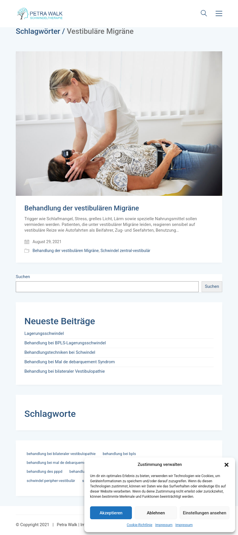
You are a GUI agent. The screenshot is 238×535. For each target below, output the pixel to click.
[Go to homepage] (40, 13)
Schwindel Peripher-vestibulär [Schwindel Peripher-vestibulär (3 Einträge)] (51, 481)
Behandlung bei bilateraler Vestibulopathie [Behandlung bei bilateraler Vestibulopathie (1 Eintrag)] (61, 454)
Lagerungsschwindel (44, 333)
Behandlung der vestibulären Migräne (81, 208)
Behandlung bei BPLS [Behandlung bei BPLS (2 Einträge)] (119, 454)
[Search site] (204, 14)
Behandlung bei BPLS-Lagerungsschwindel (65, 342)
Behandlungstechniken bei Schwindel (59, 352)
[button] (226, 465)
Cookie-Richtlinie (139, 525)
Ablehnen (156, 513)
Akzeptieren (111, 513)
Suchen (23, 276)
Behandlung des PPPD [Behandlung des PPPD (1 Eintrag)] (44, 471)
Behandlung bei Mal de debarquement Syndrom (69, 361)
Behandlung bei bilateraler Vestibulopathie (64, 371)
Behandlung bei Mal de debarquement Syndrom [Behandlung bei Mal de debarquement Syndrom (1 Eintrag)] (66, 462)
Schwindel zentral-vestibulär (125, 250)
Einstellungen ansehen (204, 513)
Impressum (163, 525)
